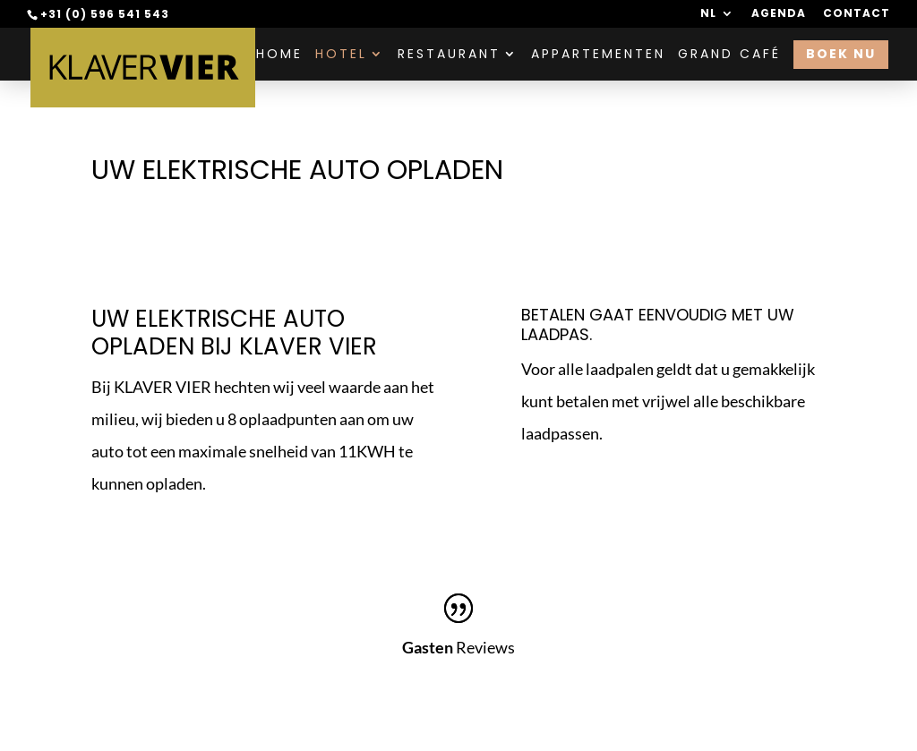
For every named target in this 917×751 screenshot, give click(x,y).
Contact (856, 14)
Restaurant (449, 55)
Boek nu (841, 54)
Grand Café (729, 55)
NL (708, 14)
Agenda (778, 14)
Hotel (341, 55)
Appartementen (598, 55)
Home (279, 55)
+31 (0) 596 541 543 (104, 13)
